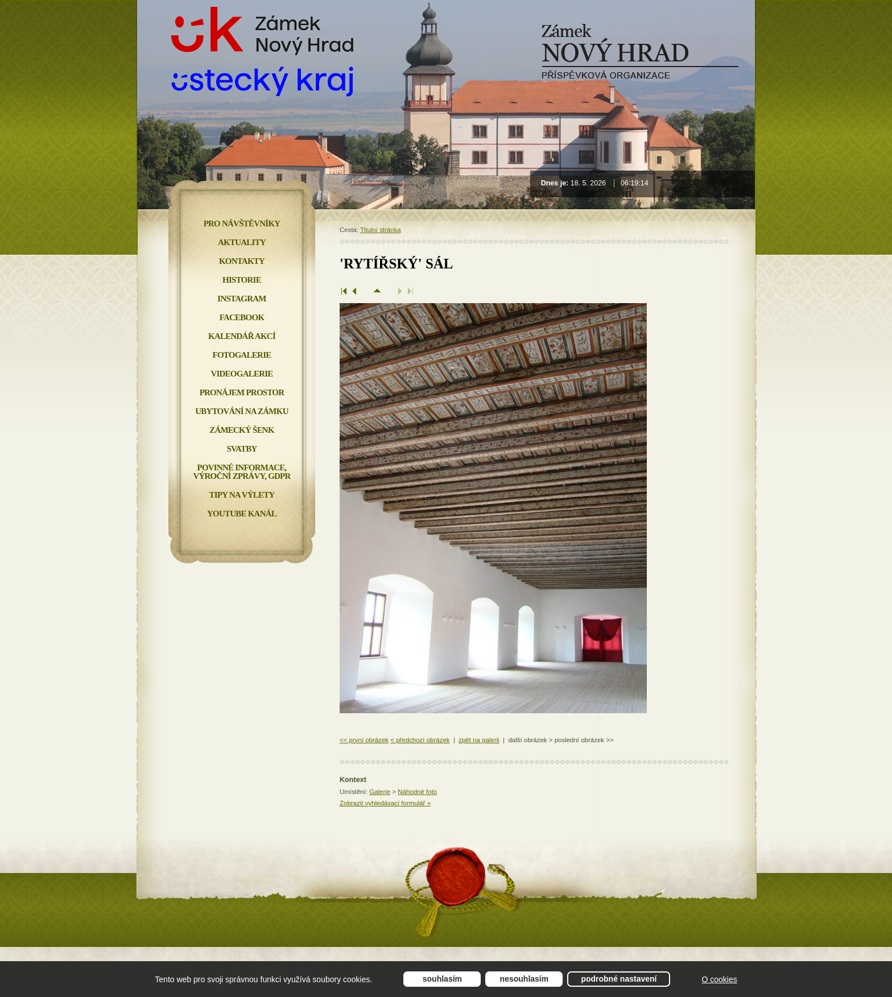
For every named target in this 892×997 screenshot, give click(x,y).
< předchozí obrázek (419, 740)
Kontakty (242, 261)
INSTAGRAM (241, 298)
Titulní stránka (380, 229)
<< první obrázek (364, 740)
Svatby (241, 448)
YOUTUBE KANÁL (241, 513)
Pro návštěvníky (242, 223)
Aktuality (242, 242)
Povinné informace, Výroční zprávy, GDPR (241, 472)
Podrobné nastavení (618, 978)
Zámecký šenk (241, 430)
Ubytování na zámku (241, 411)
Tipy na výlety (241, 494)
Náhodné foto (417, 791)
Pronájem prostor (242, 392)
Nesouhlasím (524, 978)
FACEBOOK (242, 317)
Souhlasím (442, 978)
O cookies (719, 979)
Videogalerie (241, 373)
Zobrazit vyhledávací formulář (385, 803)
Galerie (379, 791)
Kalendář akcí (241, 336)
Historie (241, 279)
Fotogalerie (242, 354)
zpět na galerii (479, 740)
